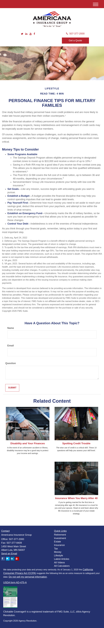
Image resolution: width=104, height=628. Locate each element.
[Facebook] (34, 34)
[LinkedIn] (26, 34)
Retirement (60, 534)
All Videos (59, 562)
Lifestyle (58, 555)
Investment (60, 538)
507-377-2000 (75, 33)
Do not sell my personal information (28, 576)
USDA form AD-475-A (15, 582)
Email (10, 345)
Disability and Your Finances (27, 443)
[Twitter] (22, 34)
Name (10, 328)
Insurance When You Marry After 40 (76, 498)
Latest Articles (61, 559)
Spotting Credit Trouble (76, 443)
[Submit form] (12, 387)
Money (57, 552)
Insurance (59, 545)
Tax (56, 548)
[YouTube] (31, 34)
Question (10, 363)
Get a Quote (75, 40)
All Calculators (62, 566)
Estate (57, 541)
